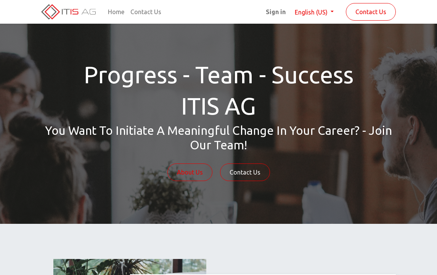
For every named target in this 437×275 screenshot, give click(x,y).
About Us (190, 172)
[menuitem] (116, 11)
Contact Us (370, 11)
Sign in (276, 11)
